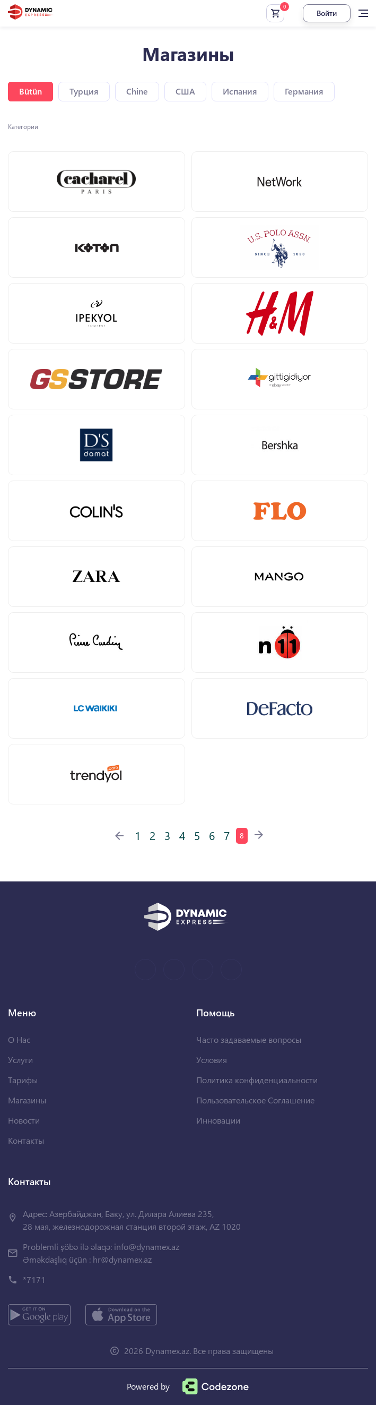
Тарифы (23, 1079)
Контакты (26, 1140)
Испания (240, 91)
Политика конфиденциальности (257, 1079)
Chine (137, 91)
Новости (24, 1120)
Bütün (30, 91)
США (185, 91)
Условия (211, 1059)
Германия (304, 91)
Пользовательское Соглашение (255, 1100)
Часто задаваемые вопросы (248, 1039)
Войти (327, 13)
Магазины (27, 1100)
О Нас (19, 1039)
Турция (84, 91)
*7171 (34, 1279)
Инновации (218, 1120)
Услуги (20, 1059)
